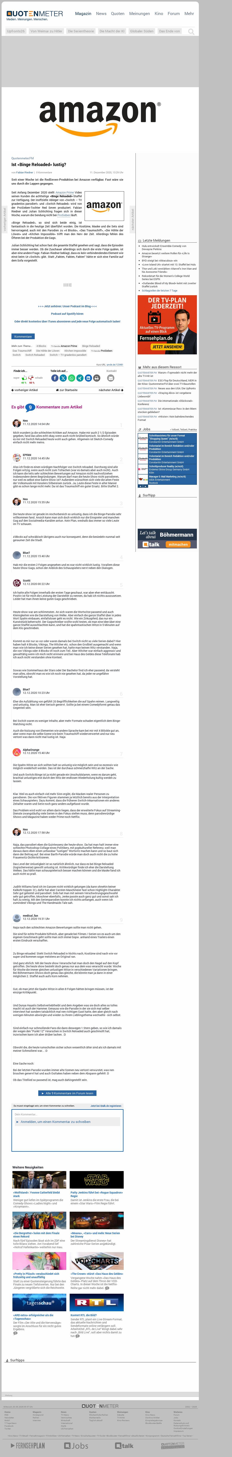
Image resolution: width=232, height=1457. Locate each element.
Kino (159, 13)
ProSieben (63, 215)
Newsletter (9, 1417)
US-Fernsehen (67, 1428)
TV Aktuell (23, 1436)
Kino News (13, 1436)
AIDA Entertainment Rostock (162, 479)
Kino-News (150, 1415)
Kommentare (23, 336)
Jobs (176, 1417)
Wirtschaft (65, 1420)
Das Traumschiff (22, 350)
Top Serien (187, 1436)
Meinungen (139, 13)
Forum (174, 13)
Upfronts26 (16, 31)
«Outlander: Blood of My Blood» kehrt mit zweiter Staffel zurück (169, 284)
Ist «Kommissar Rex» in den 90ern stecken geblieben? (167, 410)
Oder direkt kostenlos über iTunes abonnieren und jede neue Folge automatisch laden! (67, 321)
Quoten (117, 13)
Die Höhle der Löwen (47, 350)
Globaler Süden (141, 31)
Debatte (120, 1415)
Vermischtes (66, 1417)
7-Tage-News (10, 1423)
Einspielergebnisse (153, 1420)
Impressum (179, 1431)
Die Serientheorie (81, 31)
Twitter (8, 1428)
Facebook (9, 1426)
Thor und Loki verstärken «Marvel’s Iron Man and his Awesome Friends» (169, 270)
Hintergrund (38, 1415)
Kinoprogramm (152, 1436)
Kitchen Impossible (75, 350)
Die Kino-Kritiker (152, 1417)
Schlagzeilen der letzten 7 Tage (159, 290)
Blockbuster (112, 1436)
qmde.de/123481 (115, 364)
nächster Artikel (111, 390)
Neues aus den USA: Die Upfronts (167, 388)
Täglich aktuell (96, 1420)
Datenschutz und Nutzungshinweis (181, 1424)
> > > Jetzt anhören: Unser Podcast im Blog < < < (67, 306)
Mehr (189, 13)
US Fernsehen (64, 1436)
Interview (37, 1420)
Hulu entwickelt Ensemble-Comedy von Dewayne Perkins (164, 247)
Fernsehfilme (124, 1436)
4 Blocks (41, 345)
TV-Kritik (121, 1417)
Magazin (83, 13)
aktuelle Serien (137, 1436)
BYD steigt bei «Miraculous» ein (159, 260)
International (67, 1423)
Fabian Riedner (24, 172)
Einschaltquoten (88, 1436)
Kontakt (177, 1420)
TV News (76, 1436)
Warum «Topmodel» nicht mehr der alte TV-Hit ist (167, 374)
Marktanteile (94, 1417)
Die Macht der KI (112, 31)
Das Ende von (169, 31)
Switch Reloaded (35, 354)
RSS (6, 1415)
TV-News (65, 1415)
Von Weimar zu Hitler (46, 31)
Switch (17, 354)
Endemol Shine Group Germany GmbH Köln (163, 469)
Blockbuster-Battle (153, 1423)
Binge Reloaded (91, 345)
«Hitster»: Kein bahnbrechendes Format (166, 418)
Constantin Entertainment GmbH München (161, 438)
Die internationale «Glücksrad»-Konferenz (165, 402)
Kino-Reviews (123, 1420)
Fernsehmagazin (37, 1436)
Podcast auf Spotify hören (67, 314)
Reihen (36, 1417)
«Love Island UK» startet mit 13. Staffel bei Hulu (169, 264)
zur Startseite (67, 390)
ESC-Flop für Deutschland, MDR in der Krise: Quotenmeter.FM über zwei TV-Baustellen (167, 382)
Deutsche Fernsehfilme (171, 1436)
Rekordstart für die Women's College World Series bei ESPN (166, 277)
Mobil (7, 1420)
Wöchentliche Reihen (98, 1415)
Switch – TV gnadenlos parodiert (68, 354)
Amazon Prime (65, 192)
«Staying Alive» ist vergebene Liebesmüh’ (164, 394)
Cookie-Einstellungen (183, 1428)
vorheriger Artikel (24, 390)
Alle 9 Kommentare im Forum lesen (67, 1093)
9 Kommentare (44, 172)
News (101, 13)
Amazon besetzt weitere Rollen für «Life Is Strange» (166, 254)
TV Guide (101, 1436)
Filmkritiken (51, 1436)
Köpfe (63, 1426)
